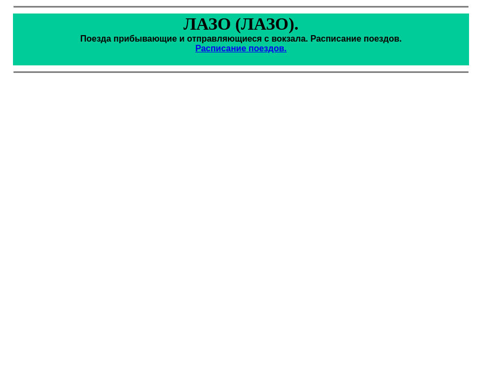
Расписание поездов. (240, 48)
